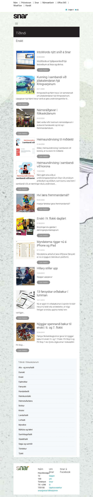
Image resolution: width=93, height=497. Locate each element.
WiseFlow (17, 5)
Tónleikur (23, 449)
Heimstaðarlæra (26, 401)
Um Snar (51, 470)
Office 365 (61, 2)
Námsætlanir (48, 2)
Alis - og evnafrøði (26, 367)
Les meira (43, 70)
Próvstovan (26, 2)
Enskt (21, 377)
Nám (15, 2)
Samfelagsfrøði (25, 434)
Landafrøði (23, 415)
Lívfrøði (22, 420)
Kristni (21, 410)
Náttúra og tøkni (26, 429)
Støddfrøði (23, 439)
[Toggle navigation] (16, 24)
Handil (28, 5)
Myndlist (22, 425)
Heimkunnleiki (25, 396)
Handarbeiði (24, 391)
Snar (37, 2)
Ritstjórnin (53, 490)
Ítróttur (21, 406)
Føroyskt (22, 386)
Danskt (22, 372)
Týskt (21, 453)
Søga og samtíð (25, 444)
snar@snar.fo (43, 490)
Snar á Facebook (65, 470)
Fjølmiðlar (23, 382)
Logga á (71, 10)
